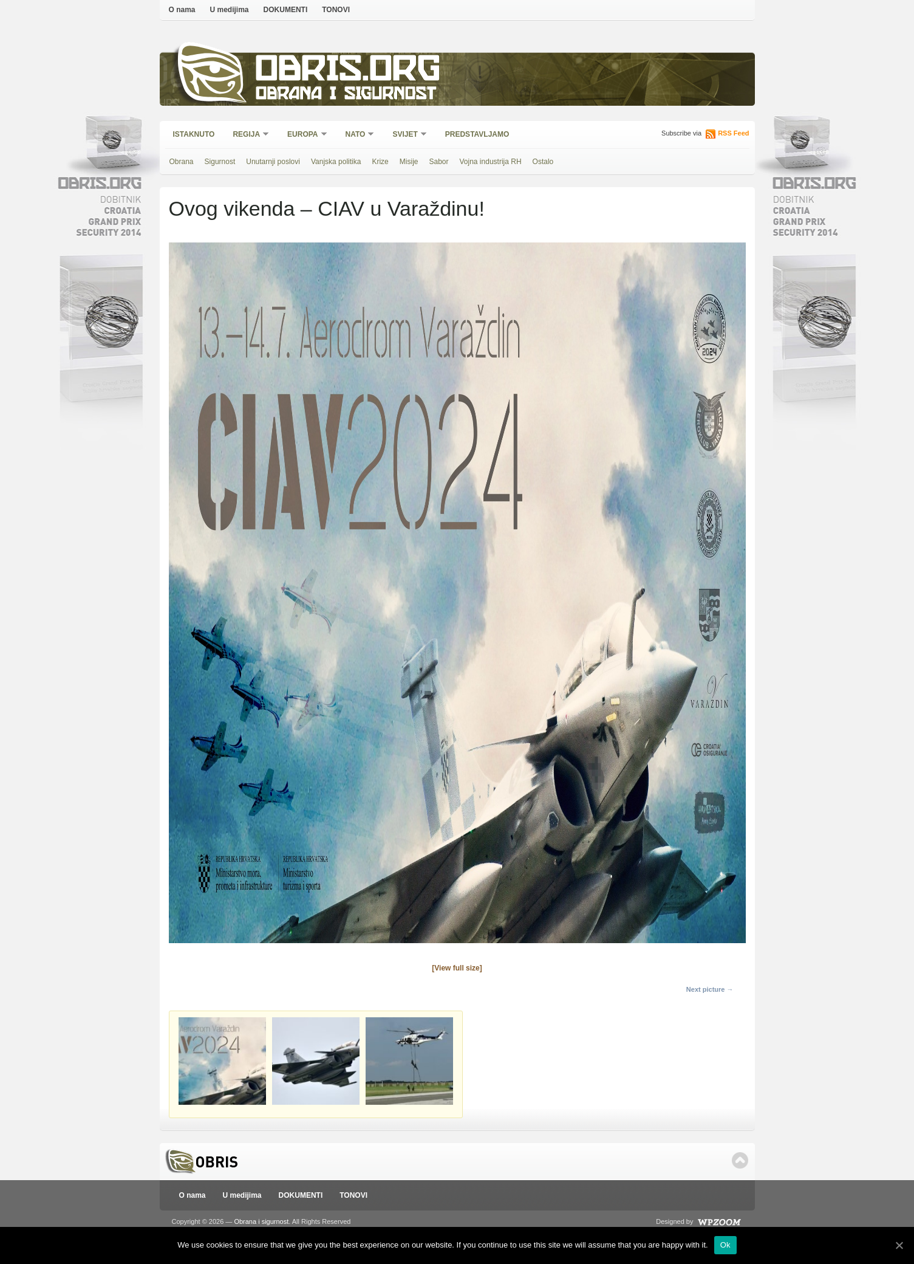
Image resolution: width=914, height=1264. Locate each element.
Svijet (405, 135)
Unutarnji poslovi (273, 161)
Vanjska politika (336, 161)
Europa (303, 135)
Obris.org (348, 71)
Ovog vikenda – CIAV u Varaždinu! (327, 208)
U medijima (229, 9)
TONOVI (336, 9)
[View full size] (457, 968)
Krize (380, 161)
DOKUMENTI (286, 9)
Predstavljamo (477, 134)
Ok (725, 1244)
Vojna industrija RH (491, 161)
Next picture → (710, 989)
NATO (356, 135)
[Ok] (899, 1245)
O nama (182, 9)
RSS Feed (733, 133)
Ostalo (543, 161)
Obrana (181, 161)
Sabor (438, 161)
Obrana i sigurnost (346, 95)
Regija (247, 135)
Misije (409, 161)
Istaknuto (194, 134)
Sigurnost (220, 161)
